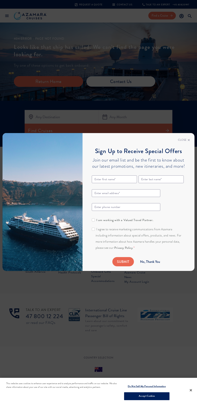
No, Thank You (150, 261)
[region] (98, 391)
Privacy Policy (123, 248)
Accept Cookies (147, 396)
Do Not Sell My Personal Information (147, 386)
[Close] (184, 140)
